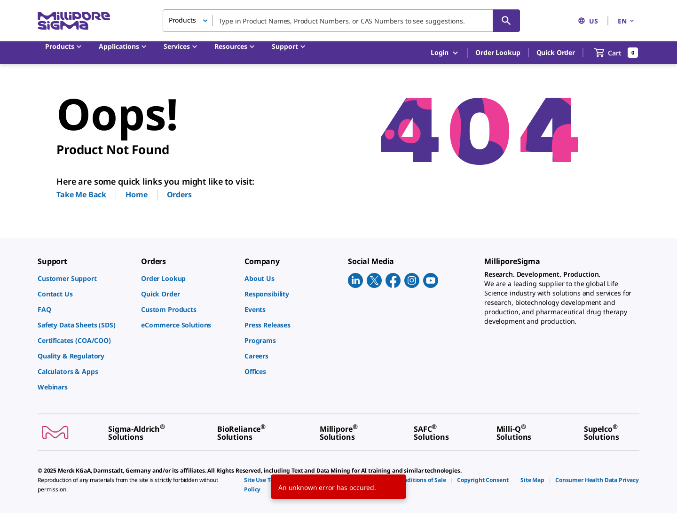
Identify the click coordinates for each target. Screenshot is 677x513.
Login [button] (445, 53)
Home (136, 194)
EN (627, 20)
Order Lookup (497, 52)
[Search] (506, 20)
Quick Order (555, 52)
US (588, 20)
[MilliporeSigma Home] (74, 21)
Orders (179, 194)
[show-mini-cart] (616, 52)
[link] (85, 278)
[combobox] (341, 20)
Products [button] (182, 20)
